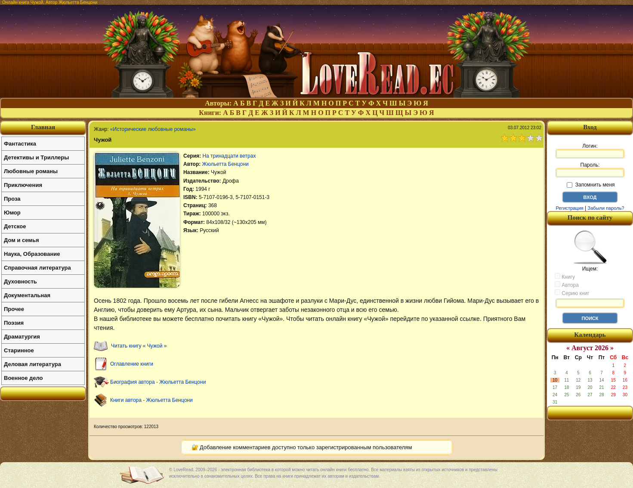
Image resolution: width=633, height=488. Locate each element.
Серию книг (572, 292)
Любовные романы (31, 171)
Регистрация (569, 208)
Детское (15, 226)
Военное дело (23, 378)
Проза (12, 199)
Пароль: (590, 169)
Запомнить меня (590, 185)
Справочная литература (37, 267)
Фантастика (20, 143)
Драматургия (22, 336)
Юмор (12, 212)
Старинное (19, 350)
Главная (43, 127)
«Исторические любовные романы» (153, 129)
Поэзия (14, 323)
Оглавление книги (131, 364)
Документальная (27, 295)
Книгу (565, 276)
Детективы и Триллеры (36, 157)
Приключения (23, 185)
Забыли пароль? (606, 208)
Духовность (20, 281)
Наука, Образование (32, 254)
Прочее (14, 309)
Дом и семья (21, 240)
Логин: (590, 151)
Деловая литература (32, 364)
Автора (567, 284)
